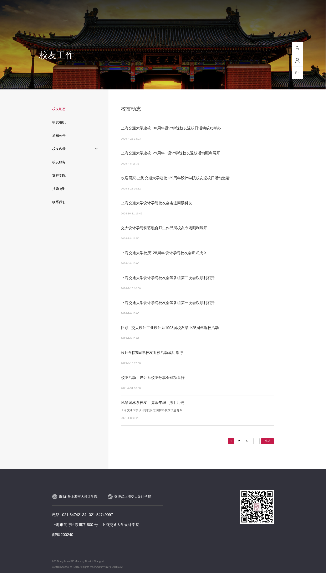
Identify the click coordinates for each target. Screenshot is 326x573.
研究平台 (116, 27)
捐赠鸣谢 (59, 189)
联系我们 (59, 202)
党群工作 (233, 27)
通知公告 (59, 135)
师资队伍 (139, 27)
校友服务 (59, 162)
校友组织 (59, 122)
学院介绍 (45, 27)
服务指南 (280, 27)
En (297, 73)
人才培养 (92, 27)
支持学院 (59, 175)
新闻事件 (69, 27)
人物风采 (163, 27)
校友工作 (257, 27)
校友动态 (59, 109)
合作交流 (210, 27)
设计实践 (186, 27)
